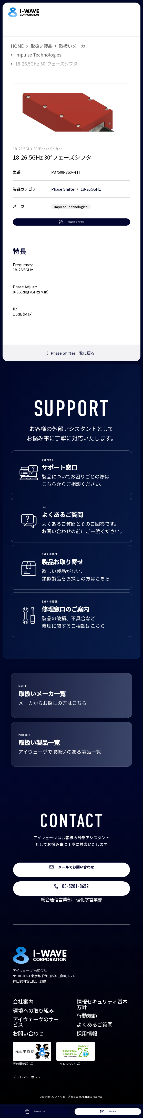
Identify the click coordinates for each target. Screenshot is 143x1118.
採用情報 (87, 1047)
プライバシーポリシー (28, 1091)
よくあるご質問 (95, 1039)
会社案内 (23, 1016)
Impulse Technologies (38, 54)
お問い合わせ (28, 1047)
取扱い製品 (41, 46)
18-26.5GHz (91, 189)
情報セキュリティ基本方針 (102, 1018)
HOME (17, 46)
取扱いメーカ (72, 46)
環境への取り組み (33, 1025)
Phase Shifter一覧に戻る (69, 366)
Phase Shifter (63, 189)
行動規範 (87, 1030)
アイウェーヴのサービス (36, 1036)
